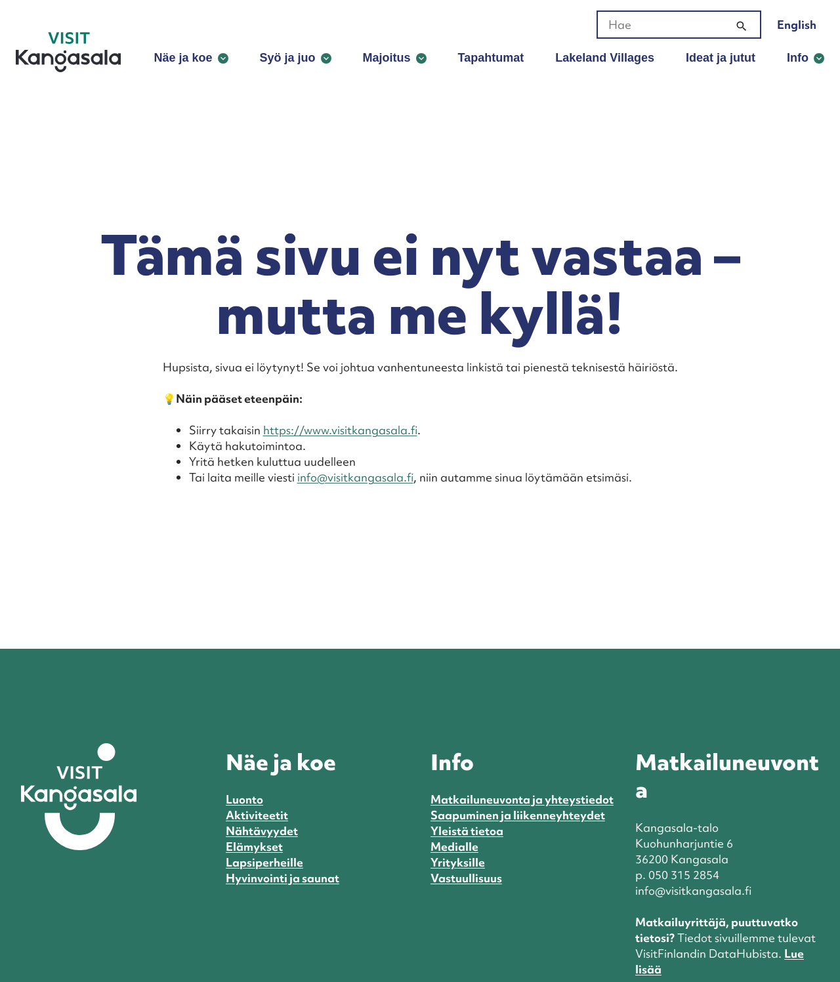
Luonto (244, 799)
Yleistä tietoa (466, 830)
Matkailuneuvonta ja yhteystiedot (522, 799)
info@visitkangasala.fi (355, 477)
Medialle (454, 846)
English (796, 24)
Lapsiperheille (264, 862)
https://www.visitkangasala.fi (340, 430)
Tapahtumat (491, 57)
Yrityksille (457, 862)
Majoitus (387, 57)
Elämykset (254, 846)
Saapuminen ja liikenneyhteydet (517, 815)
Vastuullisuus (466, 878)
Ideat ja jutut (720, 57)
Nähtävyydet (262, 830)
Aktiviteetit (257, 815)
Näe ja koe (183, 57)
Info (797, 57)
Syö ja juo (288, 57)
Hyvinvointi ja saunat (282, 878)
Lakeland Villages (604, 57)
